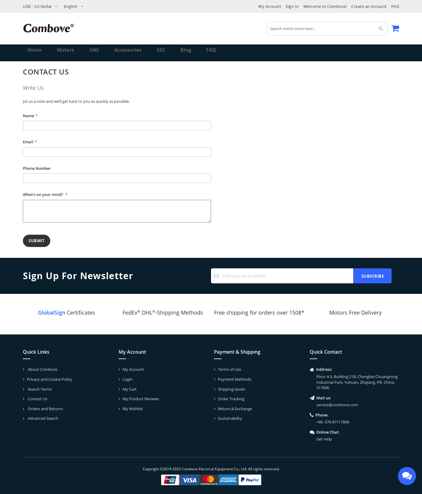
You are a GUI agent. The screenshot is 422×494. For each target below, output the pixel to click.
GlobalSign (51, 312)
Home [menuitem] (35, 53)
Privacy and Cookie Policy (49, 379)
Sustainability (230, 418)
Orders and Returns (45, 408)
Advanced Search (42, 418)
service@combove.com (337, 404)
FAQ (395, 6)
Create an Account (369, 6)
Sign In (292, 6)
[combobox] (327, 28)
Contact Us (37, 398)
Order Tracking (231, 398)
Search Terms (39, 389)
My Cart (130, 389)
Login (127, 379)
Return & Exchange (235, 408)
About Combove (42, 369)
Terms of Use (229, 369)
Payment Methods (234, 379)
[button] (41, 6)
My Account (269, 6)
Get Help (324, 439)
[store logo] (48, 28)
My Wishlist (133, 408)
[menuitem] (63, 52)
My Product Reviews (141, 398)
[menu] (211, 52)
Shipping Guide (231, 389)
